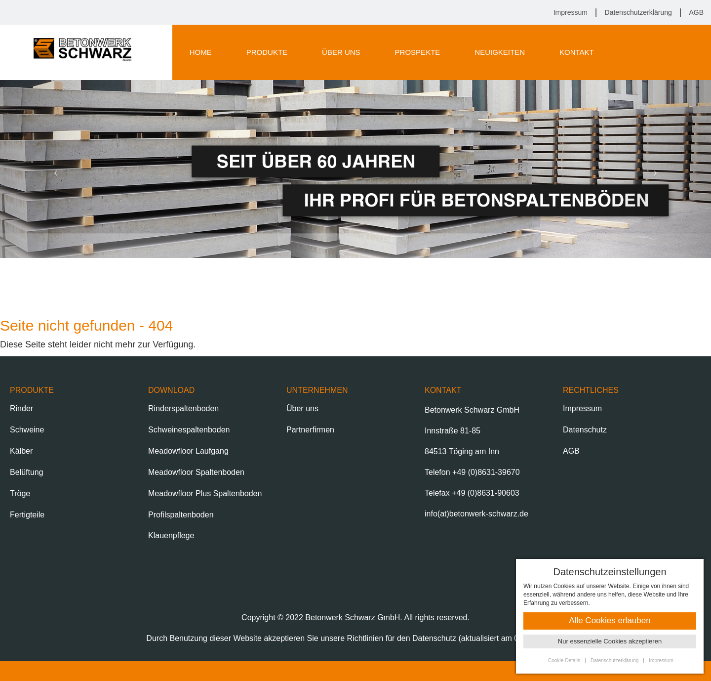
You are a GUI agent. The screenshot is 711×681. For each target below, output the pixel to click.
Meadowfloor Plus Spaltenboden (205, 493)
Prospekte (417, 52)
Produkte (266, 52)
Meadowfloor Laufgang (188, 451)
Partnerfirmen (310, 430)
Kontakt (576, 52)
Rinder (21, 408)
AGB (696, 12)
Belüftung (26, 472)
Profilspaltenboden (181, 515)
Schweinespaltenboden (189, 430)
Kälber (21, 451)
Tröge (20, 493)
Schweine (27, 430)
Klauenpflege (171, 535)
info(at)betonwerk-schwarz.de (476, 514)
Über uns (341, 52)
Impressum (570, 12)
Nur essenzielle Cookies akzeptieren (610, 641)
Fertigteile (27, 515)
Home (201, 52)
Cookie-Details (564, 660)
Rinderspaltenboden (183, 408)
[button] (53, 169)
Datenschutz (585, 430)
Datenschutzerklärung (638, 12)
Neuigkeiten (499, 52)
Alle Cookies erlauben (609, 620)
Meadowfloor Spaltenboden (196, 472)
